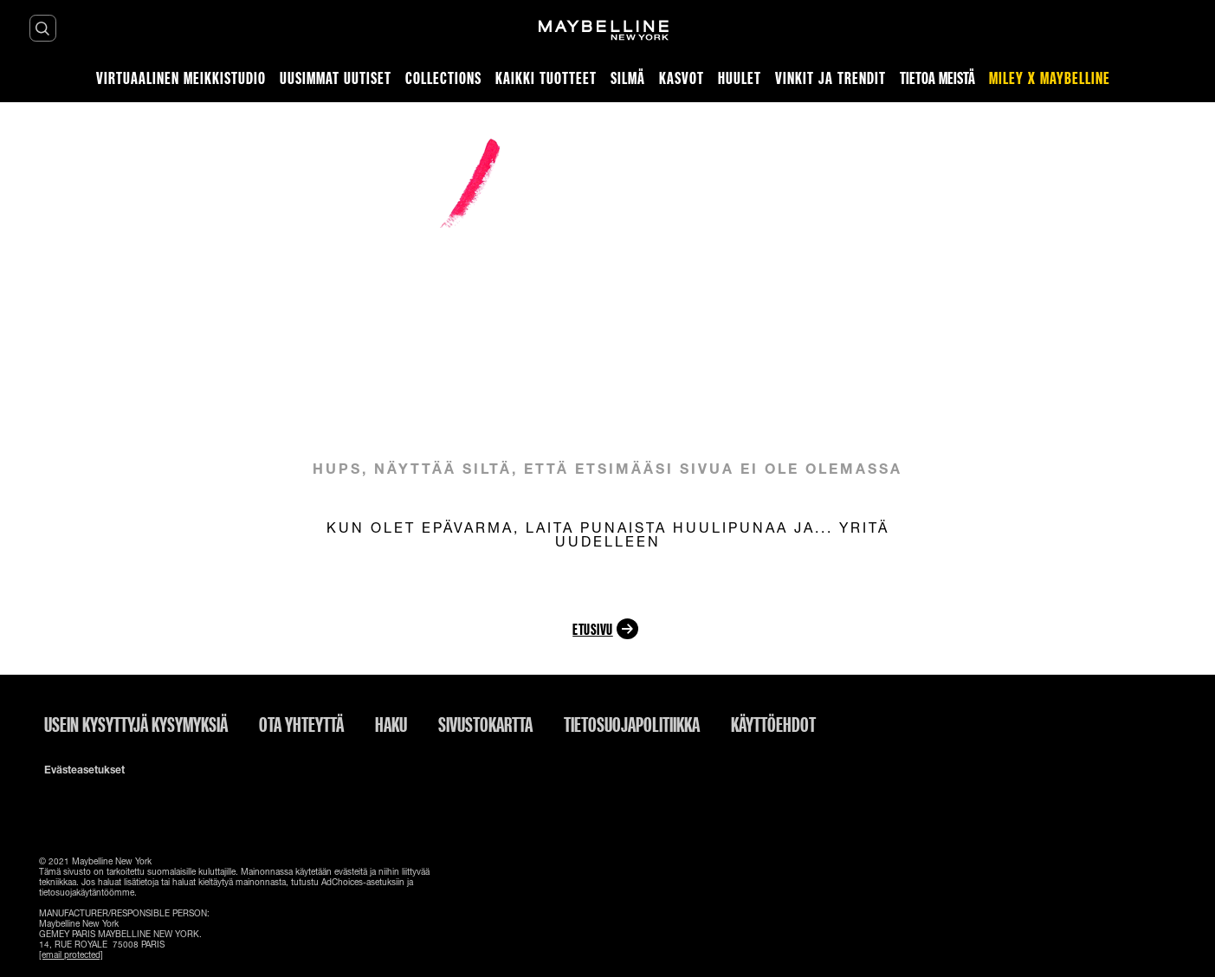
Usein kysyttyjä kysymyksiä (136, 724)
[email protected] (71, 954)
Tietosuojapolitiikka (632, 724)
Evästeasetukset (84, 770)
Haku (391, 724)
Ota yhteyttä (301, 724)
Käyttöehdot (773, 724)
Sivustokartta (485, 724)
